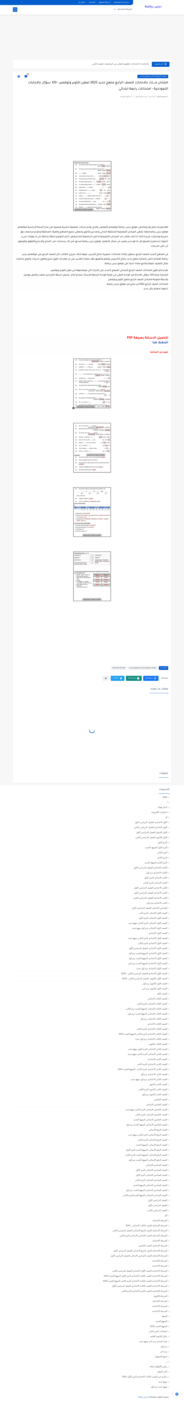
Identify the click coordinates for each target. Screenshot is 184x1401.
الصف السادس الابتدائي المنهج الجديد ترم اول (146, 1190)
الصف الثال (162, 993)
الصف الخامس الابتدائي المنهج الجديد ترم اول (146, 1124)
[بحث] (15, 9)
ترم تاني (163, 1351)
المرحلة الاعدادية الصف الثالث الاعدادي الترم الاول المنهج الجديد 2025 (135, 1276)
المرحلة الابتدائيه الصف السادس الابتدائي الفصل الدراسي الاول (139, 1255)
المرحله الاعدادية (159, 1306)
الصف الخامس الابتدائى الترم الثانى (151, 1114)
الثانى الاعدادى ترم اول (156, 903)
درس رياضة (153, 7)
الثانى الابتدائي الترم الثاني (155, 882)
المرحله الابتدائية (160, 1301)
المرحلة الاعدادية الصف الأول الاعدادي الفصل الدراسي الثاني (139, 1271)
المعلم (164, 1316)
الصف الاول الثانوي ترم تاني (154, 988)
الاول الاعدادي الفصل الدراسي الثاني (150, 827)
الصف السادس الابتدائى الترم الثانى (151, 1180)
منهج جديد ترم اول (159, 1386)
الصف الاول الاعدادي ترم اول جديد (151, 968)
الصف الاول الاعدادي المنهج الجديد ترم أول (148, 953)
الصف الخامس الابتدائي (156, 1104)
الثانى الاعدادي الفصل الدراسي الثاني (150, 898)
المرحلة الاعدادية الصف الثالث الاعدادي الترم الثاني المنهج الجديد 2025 (135, 1281)
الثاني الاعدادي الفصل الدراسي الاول (150, 893)
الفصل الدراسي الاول (157, 1205)
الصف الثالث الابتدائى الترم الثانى (152, 1003)
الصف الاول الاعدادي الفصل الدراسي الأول (148, 948)
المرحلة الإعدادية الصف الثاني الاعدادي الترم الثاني (144, 1291)
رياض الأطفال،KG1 (158, 1366)
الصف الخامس (160, 1099)
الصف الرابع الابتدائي (158, 1129)
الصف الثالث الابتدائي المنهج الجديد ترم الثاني (146, 1008)
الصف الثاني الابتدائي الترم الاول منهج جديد (147, 1049)
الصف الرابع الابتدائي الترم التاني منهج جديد (147, 1134)
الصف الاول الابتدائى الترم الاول (153, 918)
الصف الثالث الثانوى (158, 1044)
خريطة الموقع (104, 2)
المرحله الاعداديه (159, 1311)
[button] (151, 678)
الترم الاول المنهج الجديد (156, 847)
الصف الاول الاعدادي (158, 933)
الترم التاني (162, 852)
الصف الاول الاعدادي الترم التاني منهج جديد (147, 938)
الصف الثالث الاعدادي (157, 1024)
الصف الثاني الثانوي (158, 1084)
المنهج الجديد (161, 1321)
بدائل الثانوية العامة (158, 1336)
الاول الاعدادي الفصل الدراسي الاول (151, 822)
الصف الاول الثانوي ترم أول (155, 983)
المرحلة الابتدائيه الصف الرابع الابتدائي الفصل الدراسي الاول (140, 1250)
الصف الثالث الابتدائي (157, 998)
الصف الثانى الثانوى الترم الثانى (152, 1089)
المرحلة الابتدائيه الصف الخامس (152, 1245)
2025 (165, 797)
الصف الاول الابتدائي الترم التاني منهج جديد (147, 923)
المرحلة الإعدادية (159, 1260)
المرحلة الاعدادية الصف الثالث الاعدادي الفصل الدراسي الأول (139, 1286)
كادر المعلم (162, 1371)
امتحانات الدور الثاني (158, 1331)
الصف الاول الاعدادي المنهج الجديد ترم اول (148, 958)
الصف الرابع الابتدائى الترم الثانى (152, 1139)
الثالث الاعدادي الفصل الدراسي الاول (150, 867)
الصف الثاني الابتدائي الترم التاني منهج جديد (147, 1054)
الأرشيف (92, 2)
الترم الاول (162, 842)
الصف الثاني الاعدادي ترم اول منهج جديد (149, 1079)
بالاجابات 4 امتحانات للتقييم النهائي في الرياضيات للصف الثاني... (120, 64)
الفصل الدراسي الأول (157, 1200)
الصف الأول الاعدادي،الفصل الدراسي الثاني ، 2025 (144, 973)
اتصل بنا (81, 2)
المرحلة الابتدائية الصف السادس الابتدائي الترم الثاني (143, 1235)
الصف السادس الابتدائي (156, 1165)
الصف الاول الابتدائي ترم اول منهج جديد (149, 928)
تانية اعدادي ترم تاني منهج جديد (153, 1341)
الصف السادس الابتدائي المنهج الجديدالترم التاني (145, 1195)
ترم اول (164, 1346)
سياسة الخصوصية (121, 2)
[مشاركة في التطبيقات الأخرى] (105, 678)
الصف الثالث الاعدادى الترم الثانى (152, 1029)
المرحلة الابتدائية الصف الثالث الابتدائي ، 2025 (146, 1225)
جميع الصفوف (161, 1356)
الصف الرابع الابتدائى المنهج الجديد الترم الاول (146, 1150)
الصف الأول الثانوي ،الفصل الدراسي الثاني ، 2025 (144, 978)
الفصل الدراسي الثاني (157, 1210)
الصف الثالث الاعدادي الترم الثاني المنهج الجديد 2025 (143, 1034)
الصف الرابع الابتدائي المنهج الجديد (152, 76)
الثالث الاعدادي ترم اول (156, 872)
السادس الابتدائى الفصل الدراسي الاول (149, 908)
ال (166, 817)
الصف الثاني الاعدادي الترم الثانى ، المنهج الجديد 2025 (142, 1069)
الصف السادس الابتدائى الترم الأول (151, 1170)
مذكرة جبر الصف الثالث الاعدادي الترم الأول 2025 (144, 1376)
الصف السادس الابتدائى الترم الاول (151, 1175)
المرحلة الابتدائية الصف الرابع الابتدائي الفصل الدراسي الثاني (140, 1230)
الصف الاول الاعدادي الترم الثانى (152, 943)
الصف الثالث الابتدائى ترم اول (153, 1019)
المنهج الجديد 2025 (158, 1326)
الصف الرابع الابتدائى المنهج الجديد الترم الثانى (146, 1155)
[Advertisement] (92, 37)
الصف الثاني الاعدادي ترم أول (153, 1074)
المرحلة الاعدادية (159, 1265)
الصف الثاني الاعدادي (157, 1059)
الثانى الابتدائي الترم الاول (155, 877)
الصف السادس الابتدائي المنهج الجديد (150, 1185)
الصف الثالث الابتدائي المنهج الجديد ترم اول (147, 1013)
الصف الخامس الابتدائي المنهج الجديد (150, 1119)
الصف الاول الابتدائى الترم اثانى (153, 913)
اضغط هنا (160, 343)
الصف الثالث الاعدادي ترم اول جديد (151, 1039)
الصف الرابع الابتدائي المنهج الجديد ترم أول (148, 1160)
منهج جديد (162, 1381)
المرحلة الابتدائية (124, 9)
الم (166, 1215)
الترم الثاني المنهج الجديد (155, 862)
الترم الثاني (162, 857)
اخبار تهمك (162, 807)
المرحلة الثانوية (160, 1296)
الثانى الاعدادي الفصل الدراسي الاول (150, 887)
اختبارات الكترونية (159, 812)
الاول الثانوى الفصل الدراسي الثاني (151, 837)
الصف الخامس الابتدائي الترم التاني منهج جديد (146, 1109)
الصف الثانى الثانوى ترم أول (154, 1094)
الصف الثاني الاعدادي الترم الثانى (152, 1064)
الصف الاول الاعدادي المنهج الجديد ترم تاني (147, 963)
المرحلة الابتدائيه (160, 1240)
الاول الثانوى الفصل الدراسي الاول (151, 832)
